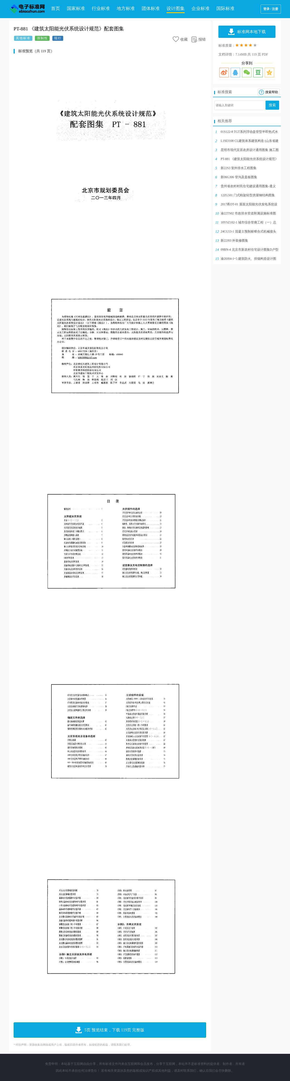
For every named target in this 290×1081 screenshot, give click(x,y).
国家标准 (76, 8)
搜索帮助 (271, 92)
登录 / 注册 (270, 9)
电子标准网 (27, 9)
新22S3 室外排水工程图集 (238, 168)
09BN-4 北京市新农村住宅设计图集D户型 (249, 249)
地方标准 (126, 8)
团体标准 (151, 8)
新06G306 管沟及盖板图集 (239, 177)
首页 (55, 8)
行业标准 (101, 8)
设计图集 (176, 8)
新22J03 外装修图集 (234, 240)
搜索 (272, 105)
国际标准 (225, 8)
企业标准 (200, 8)
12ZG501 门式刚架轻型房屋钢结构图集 (248, 195)
